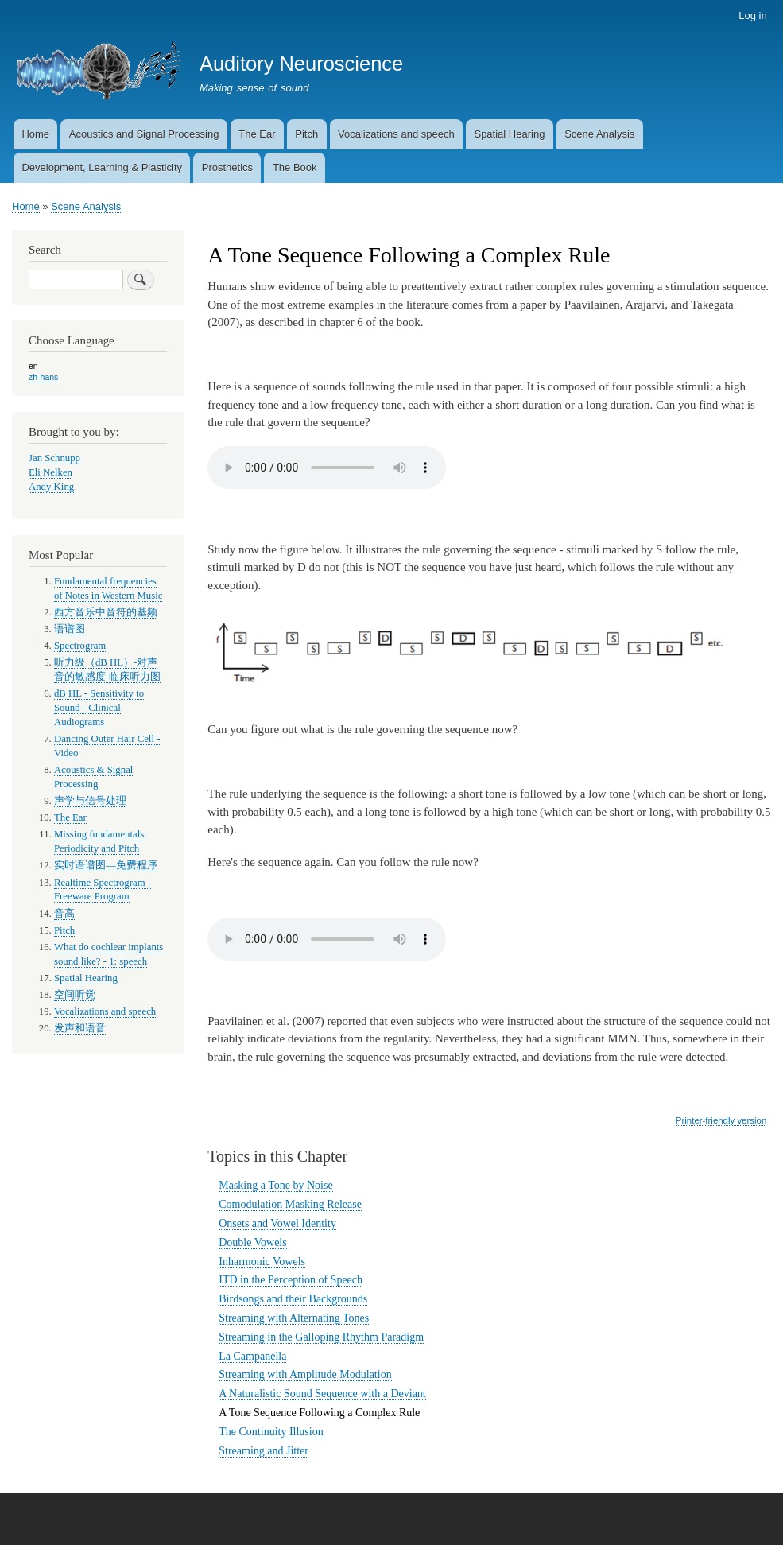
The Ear (256, 134)
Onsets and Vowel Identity (277, 1223)
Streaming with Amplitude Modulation (305, 1374)
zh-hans (43, 377)
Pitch (306, 134)
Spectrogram (80, 645)
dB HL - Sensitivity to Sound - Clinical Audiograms (99, 708)
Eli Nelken (50, 472)
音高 (64, 913)
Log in (752, 15)
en (33, 366)
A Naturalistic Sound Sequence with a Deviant (322, 1393)
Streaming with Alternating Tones (294, 1318)
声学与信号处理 (90, 800)
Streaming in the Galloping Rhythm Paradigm (321, 1337)
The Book (295, 167)
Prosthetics (227, 167)
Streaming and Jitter (263, 1451)
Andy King (51, 486)
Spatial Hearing (509, 134)
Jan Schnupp (54, 458)
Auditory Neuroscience (301, 63)
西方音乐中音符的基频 (105, 612)
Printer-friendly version (721, 1120)
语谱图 (69, 629)
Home (35, 134)
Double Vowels (252, 1242)
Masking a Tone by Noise (275, 1185)
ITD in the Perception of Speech (290, 1280)
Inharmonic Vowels (262, 1261)
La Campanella (252, 1356)
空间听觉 (74, 994)
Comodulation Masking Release (290, 1204)
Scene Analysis (599, 134)
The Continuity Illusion (271, 1432)
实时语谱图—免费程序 (105, 865)
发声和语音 (80, 1028)
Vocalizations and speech (396, 134)
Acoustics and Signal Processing (144, 134)
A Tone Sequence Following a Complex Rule (319, 1413)
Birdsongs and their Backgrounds (293, 1299)
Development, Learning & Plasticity (101, 167)
